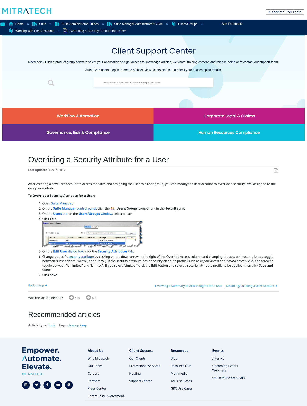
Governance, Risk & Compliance (78, 132)
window (95, 214)
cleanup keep (77, 325)
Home (17, 24)
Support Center (140, 381)
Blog (174, 358)
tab (60, 214)
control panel (74, 208)
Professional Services (144, 366)
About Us (95, 350)
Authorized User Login (284, 12)
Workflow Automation (78, 116)
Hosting (135, 373)
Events (218, 350)
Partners (94, 381)
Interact (218, 358)
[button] (51, 83)
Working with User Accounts (32, 31)
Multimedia (179, 373)
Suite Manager (61, 203)
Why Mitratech (98, 358)
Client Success (141, 350)
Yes (77, 298)
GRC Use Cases (182, 388)
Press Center (97, 388)
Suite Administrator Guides (77, 24)
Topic (52, 325)
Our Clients (137, 358)
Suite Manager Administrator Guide (135, 24)
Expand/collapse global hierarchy (2, 23)
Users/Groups (184, 24)
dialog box (68, 251)
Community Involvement (106, 396)
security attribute (81, 256)
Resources (179, 350)
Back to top (36, 285)
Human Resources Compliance (229, 132)
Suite (39, 24)
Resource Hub (181, 366)
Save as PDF (276, 170)
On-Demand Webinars (228, 378)
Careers (93, 373)
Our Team (95, 366)
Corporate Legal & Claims (229, 116)
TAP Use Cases (181, 381)
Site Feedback (232, 23)
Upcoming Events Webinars (225, 368)
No (94, 298)
